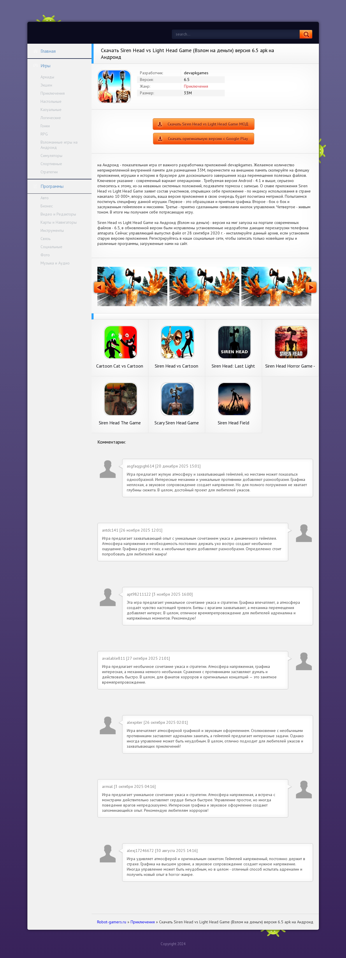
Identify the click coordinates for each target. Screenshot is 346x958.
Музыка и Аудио (55, 263)
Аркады (47, 77)
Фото (45, 254)
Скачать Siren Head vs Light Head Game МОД (208, 124)
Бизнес (47, 206)
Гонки (45, 125)
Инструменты (52, 230)
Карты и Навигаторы (59, 222)
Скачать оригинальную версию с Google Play (208, 138)
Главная (44, 51)
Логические (51, 117)
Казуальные (51, 109)
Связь (45, 238)
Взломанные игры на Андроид (59, 145)
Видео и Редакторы (58, 214)
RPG (44, 134)
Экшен (46, 85)
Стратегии (49, 171)
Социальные (51, 246)
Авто (45, 197)
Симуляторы (51, 155)
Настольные (51, 101)
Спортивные (51, 163)
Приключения (53, 93)
